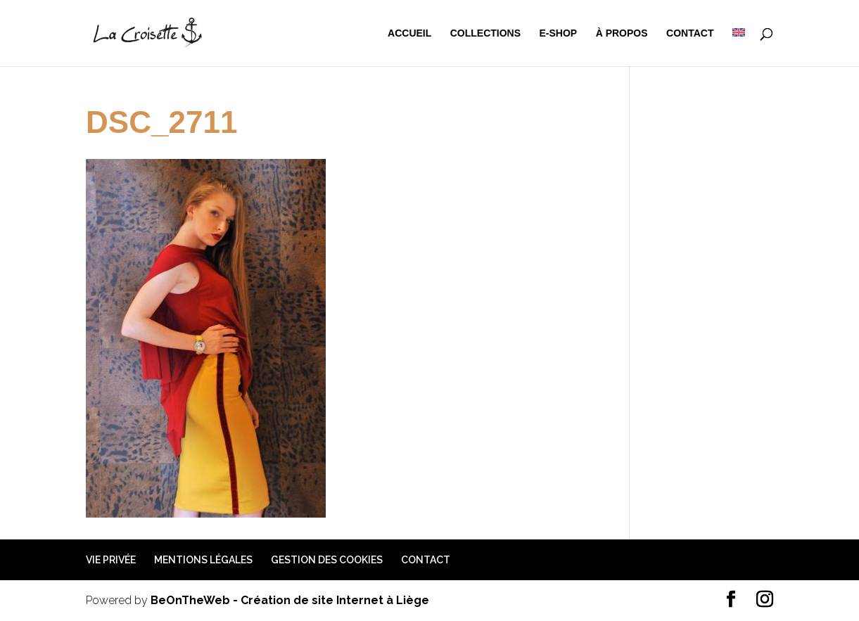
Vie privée (111, 559)
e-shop (559, 33)
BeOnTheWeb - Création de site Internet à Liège (290, 600)
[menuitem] (738, 47)
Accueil (409, 33)
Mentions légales (203, 559)
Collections (485, 33)
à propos (622, 33)
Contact (689, 33)
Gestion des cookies (327, 559)
